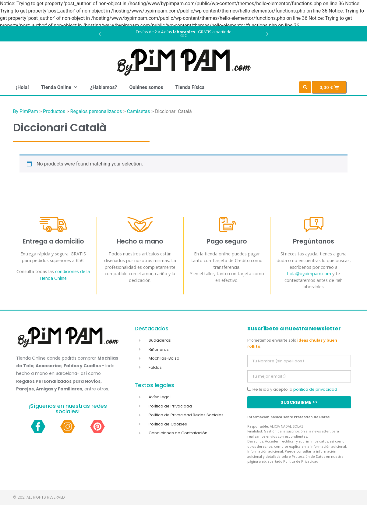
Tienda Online (59, 87)
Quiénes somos (146, 87)
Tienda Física (190, 87)
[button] (99, 34)
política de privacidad (315, 389)
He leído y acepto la (294, 389)
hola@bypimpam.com (309, 273)
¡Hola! (22, 87)
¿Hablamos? (103, 87)
